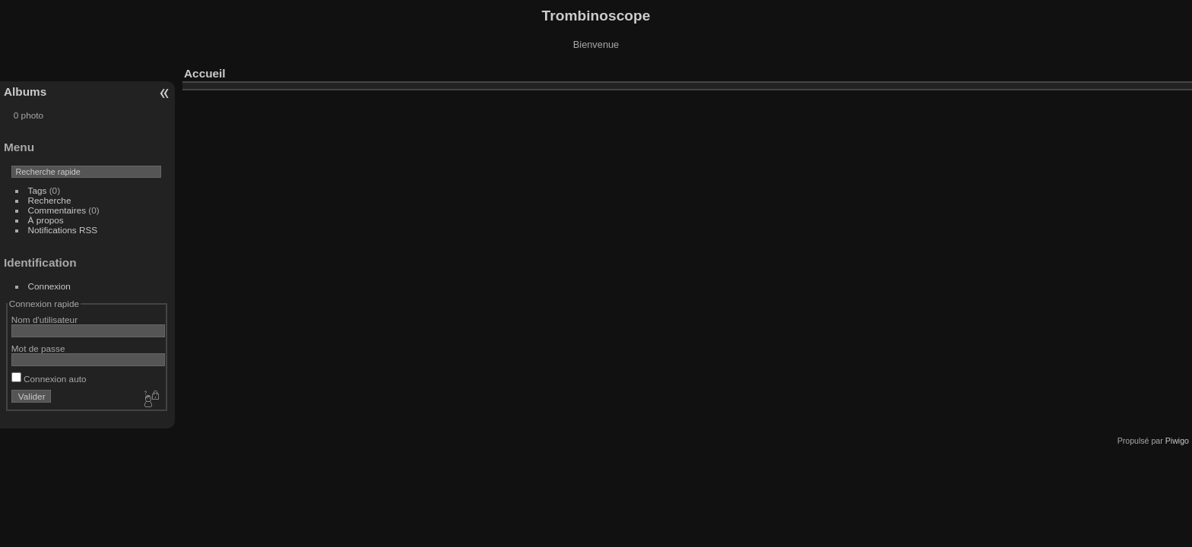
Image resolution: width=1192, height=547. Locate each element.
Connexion (49, 286)
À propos (46, 220)
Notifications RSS (63, 230)
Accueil (205, 73)
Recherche (49, 200)
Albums (25, 91)
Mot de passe (38, 348)
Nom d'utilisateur (44, 319)
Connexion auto (49, 379)
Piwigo (1177, 440)
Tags (37, 190)
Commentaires (57, 210)
